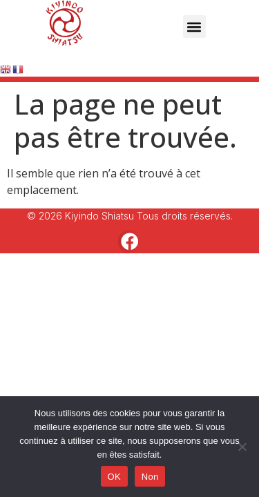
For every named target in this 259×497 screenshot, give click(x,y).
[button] (194, 26)
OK (114, 476)
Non (150, 476)
